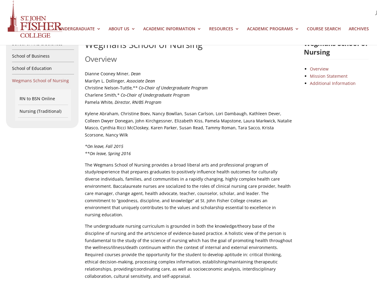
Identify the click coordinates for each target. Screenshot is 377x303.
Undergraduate (76, 29)
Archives (359, 29)
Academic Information (169, 29)
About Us (119, 29)
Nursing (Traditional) (40, 111)
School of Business (31, 56)
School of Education (32, 68)
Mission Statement (329, 76)
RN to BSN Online (37, 98)
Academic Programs (270, 29)
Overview (319, 69)
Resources (221, 29)
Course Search (324, 29)
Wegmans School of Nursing (40, 80)
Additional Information (333, 83)
